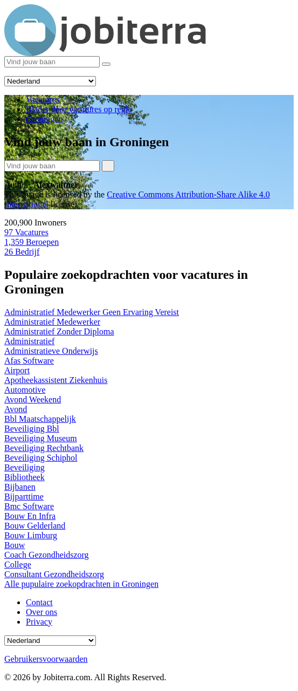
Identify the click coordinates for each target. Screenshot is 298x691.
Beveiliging (24, 467)
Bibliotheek (24, 477)
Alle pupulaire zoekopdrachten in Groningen (81, 584)
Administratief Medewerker (52, 321)
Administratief (29, 341)
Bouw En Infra (30, 516)
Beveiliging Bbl (31, 428)
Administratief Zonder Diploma (59, 331)
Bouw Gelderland (34, 525)
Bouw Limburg (30, 535)
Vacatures (26, 232)
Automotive (24, 389)
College (17, 564)
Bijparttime (24, 496)
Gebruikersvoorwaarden (46, 658)
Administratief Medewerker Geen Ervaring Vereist (91, 312)
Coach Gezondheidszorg (46, 554)
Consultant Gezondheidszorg (54, 574)
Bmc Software (29, 506)
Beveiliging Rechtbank (44, 448)
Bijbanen (20, 486)
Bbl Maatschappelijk (40, 418)
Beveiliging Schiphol (41, 457)
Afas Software (29, 360)
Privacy (39, 621)
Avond (15, 409)
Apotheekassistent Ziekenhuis (56, 380)
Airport (17, 370)
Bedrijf (21, 251)
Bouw (14, 545)
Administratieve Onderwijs (51, 350)
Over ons (41, 612)
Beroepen (31, 242)
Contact (39, 602)
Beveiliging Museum (40, 438)
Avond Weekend (32, 399)
